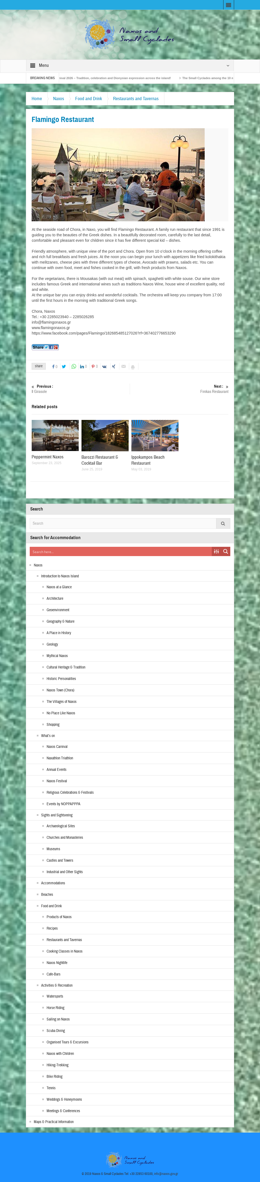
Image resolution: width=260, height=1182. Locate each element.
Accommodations (53, 883)
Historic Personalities (61, 678)
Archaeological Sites (61, 826)
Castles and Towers (60, 860)
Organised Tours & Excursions (68, 1042)
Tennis (51, 1088)
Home (37, 99)
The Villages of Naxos (62, 701)
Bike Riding (54, 1076)
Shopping (53, 724)
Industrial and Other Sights (65, 872)
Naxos (58, 99)
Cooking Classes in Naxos (65, 951)
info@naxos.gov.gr (166, 1174)
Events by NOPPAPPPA (63, 804)
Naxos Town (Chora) (60, 690)
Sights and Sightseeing (56, 815)
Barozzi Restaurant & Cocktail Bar (99, 460)
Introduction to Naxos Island (60, 576)
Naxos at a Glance (59, 587)
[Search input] (121, 551)
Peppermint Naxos (48, 457)
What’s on (48, 735)
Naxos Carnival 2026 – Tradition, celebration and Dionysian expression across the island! (113, 78)
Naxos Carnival (57, 746)
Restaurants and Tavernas (136, 99)
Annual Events (56, 769)
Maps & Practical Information (54, 1122)
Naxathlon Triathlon (60, 758)
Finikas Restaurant (179, 389)
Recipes (52, 928)
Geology (52, 644)
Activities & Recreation (56, 985)
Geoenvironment (58, 610)
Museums (53, 849)
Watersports (55, 996)
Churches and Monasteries (65, 837)
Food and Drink (88, 99)
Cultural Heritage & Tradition (66, 667)
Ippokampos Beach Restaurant (148, 460)
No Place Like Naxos (61, 713)
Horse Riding (55, 1007)
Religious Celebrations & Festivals (70, 792)
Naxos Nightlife (57, 962)
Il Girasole (81, 389)
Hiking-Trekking (57, 1065)
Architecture (55, 598)
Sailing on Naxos (58, 1019)
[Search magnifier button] (225, 551)
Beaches (47, 894)
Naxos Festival (57, 781)
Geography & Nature (60, 621)
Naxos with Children (60, 1053)
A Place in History (59, 633)
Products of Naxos (59, 917)
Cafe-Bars (54, 974)
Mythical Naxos (57, 655)
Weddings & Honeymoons (64, 1099)
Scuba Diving (56, 1030)
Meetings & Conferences (63, 1111)
